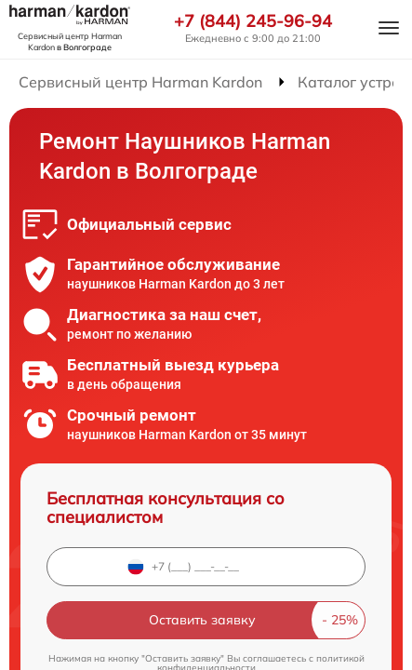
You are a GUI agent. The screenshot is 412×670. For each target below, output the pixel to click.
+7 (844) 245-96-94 (253, 21)
